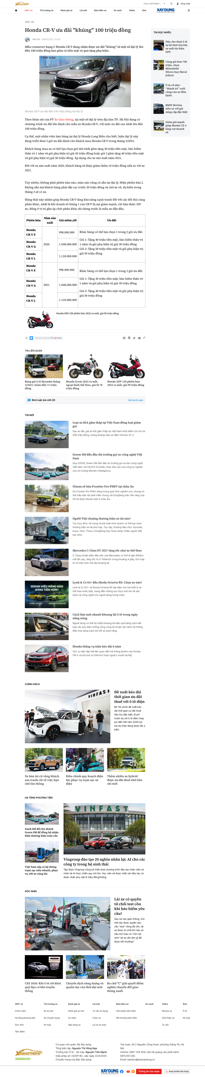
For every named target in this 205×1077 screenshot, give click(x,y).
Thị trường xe (46, 10)
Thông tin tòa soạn (148, 1071)
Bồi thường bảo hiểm (126, 1018)
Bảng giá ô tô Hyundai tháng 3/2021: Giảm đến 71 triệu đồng (42, 385)
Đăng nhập (185, 4)
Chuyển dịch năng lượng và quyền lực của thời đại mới (84, 985)
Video (132, 10)
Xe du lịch (48, 1011)
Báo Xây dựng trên (48, 338)
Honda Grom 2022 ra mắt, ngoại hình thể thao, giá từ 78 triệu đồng (84, 385)
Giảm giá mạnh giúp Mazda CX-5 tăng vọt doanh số (176, 127)
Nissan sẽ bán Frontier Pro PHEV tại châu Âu (103, 486)
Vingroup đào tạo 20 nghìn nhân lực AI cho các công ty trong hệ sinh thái (104, 862)
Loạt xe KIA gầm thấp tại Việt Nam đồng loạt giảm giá (107, 424)
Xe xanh (118, 10)
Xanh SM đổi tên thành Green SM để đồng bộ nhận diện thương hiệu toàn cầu (41, 832)
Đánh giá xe (66, 10)
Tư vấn (165, 1024)
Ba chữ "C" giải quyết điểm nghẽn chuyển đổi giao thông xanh (125, 987)
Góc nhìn (31, 891)
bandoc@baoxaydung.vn (141, 1059)
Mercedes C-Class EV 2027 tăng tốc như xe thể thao (107, 551)
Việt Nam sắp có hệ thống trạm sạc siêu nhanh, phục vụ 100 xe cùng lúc (41, 870)
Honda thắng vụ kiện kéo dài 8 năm (97, 646)
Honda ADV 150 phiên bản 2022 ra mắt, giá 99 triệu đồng (87, 313)
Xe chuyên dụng (52, 1018)
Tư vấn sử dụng (100, 1011)
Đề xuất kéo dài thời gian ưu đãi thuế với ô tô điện (129, 697)
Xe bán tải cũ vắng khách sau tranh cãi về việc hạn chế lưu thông (42, 780)
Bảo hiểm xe (100, 10)
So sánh (72, 1018)
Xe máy (47, 1024)
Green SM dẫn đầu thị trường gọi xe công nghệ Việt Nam (107, 456)
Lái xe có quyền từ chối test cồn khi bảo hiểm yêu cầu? (129, 906)
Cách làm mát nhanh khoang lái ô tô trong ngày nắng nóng (105, 616)
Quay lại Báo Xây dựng (177, 1071)
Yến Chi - (36, 39)
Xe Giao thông (63, 119)
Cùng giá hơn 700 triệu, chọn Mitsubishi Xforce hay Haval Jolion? (176, 68)
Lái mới (83, 10)
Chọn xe (96, 1018)
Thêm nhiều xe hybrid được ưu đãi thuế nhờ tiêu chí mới (124, 780)
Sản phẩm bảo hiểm (126, 1011)
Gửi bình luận (135, 400)
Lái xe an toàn (99, 1024)
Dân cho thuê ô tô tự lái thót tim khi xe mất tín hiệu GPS (176, 47)
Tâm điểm (20, 1031)
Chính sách (32, 684)
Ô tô (185, 1011)
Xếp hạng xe (74, 1024)
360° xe (29, 10)
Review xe (167, 1011)
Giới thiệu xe (168, 1018)
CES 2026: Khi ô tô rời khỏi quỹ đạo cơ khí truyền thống (43, 987)
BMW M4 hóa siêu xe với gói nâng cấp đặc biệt (176, 108)
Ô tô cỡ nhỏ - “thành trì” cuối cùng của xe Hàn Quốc (176, 90)
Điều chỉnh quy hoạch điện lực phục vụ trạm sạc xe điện (84, 780)
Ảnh (144, 10)
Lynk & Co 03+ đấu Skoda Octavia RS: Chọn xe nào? (107, 582)
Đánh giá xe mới (76, 1011)
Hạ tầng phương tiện (39, 797)
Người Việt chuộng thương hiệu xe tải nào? (102, 519)
